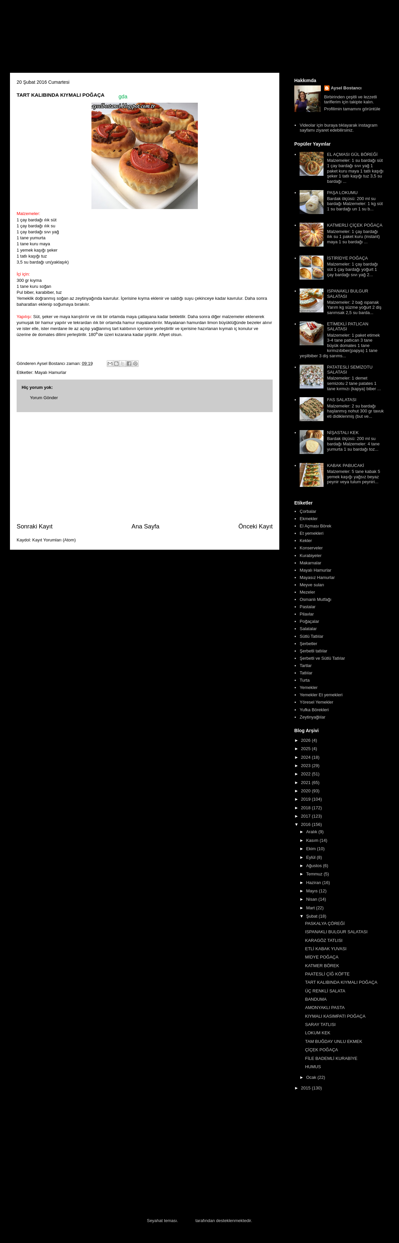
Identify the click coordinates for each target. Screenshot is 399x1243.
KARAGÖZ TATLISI (323, 940)
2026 (306, 740)
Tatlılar (306, 672)
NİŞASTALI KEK (342, 432)
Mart (311, 907)
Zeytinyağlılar (312, 717)
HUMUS (313, 1066)
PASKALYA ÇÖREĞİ (324, 923)
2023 (306, 765)
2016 (306, 824)
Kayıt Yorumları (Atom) (54, 539)
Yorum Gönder (44, 397)
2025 (306, 748)
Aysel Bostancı (346, 87)
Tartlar (306, 665)
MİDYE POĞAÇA (321, 957)
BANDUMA (316, 999)
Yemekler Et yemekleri (321, 694)
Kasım (313, 840)
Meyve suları (312, 584)
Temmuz (315, 873)
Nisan (312, 899)
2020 (306, 790)
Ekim (311, 848)
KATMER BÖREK (322, 965)
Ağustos (314, 865)
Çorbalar (308, 511)
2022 (306, 773)
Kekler (306, 540)
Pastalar (308, 606)
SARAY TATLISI (320, 1024)
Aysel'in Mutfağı (83, 39)
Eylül (311, 857)
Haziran (314, 882)
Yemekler (309, 687)
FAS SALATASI (341, 399)
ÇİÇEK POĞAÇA (321, 1049)
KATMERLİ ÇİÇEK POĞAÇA (354, 225)
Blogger (186, 1220)
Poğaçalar (309, 621)
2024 (306, 757)
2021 (306, 782)
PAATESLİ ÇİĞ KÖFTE (327, 973)
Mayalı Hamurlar (50, 372)
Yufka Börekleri (314, 709)
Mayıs (312, 890)
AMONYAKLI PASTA (324, 1007)
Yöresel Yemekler (316, 702)
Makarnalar (310, 562)
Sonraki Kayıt (35, 526)
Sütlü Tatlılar (311, 636)
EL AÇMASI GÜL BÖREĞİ (352, 154)
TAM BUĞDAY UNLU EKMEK (333, 1041)
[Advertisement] (145, 467)
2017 (306, 816)
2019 (306, 799)
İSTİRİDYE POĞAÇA (347, 258)
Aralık (312, 831)
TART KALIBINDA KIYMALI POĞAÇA (341, 982)
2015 (306, 1087)
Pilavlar (307, 614)
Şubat (312, 916)
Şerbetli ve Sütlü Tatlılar (322, 658)
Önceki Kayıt (255, 526)
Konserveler (311, 547)
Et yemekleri (312, 533)
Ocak (312, 1077)
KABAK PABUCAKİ (345, 465)
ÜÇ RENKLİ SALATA (325, 990)
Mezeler (307, 592)
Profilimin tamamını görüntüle (352, 108)
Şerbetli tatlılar (313, 650)
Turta (305, 680)
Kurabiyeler (311, 555)
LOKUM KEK (317, 1032)
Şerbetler (308, 643)
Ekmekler (309, 518)
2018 (306, 807)
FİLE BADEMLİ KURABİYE (331, 1058)
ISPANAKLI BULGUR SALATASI (336, 931)
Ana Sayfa (146, 526)
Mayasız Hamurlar (317, 577)
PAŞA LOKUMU (342, 192)
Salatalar (308, 628)
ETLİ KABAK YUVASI (325, 948)
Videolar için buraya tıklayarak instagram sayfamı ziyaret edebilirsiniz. (338, 128)
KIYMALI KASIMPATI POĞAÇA (335, 1016)
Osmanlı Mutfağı (315, 599)
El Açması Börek (315, 525)
